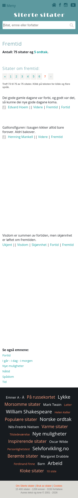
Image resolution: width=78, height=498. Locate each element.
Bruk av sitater (44, 485)
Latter (68, 405)
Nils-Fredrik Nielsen (23, 427)
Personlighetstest (18, 449)
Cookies (58, 485)
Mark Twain (52, 404)
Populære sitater (21, 419)
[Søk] (71, 25)
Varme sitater (55, 426)
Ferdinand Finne (24, 464)
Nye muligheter (13, 366)
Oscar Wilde (58, 441)
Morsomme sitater (23, 404)
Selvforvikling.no (50, 448)
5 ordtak (40, 52)
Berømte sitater (23, 456)
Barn (41, 463)
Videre (38, 107)
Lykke (64, 396)
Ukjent (7, 245)
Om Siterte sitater (25, 485)
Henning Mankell (20, 137)
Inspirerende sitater (27, 441)
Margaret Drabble (55, 456)
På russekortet (41, 397)
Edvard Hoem (18, 107)
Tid (4, 382)
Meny (9, 5)
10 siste (51, 471)
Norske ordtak (56, 419)
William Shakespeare (29, 411)
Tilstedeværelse (20, 434)
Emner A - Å (15, 397)
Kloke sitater (32, 471)
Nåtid (6, 371)
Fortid (65, 107)
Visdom (22, 245)
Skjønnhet (39, 245)
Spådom (8, 377)
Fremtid (52, 107)
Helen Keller (62, 412)
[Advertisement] (39, 191)
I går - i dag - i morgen (17, 361)
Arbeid (55, 463)
